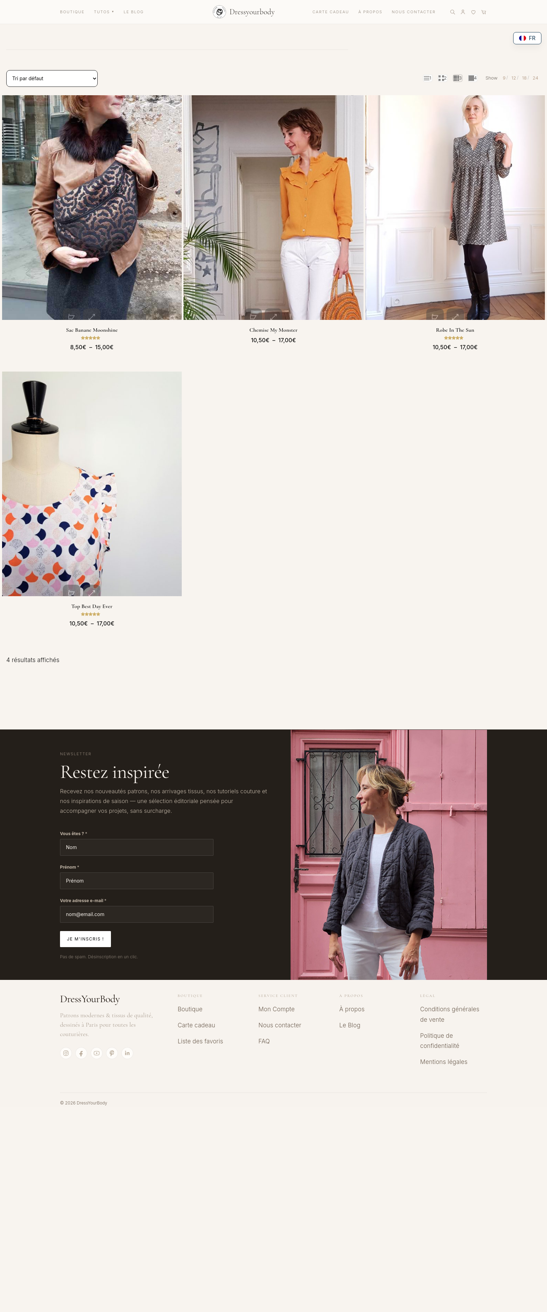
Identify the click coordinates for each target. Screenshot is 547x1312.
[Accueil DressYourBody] (244, 11)
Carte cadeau (196, 1003)
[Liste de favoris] (473, 12)
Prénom (69, 845)
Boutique (190, 987)
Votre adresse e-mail (83, 879)
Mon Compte (276, 987)
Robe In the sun (455, 319)
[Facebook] (81, 1031)
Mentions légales (443, 1040)
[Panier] (484, 12)
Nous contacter (279, 1003)
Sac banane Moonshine (92, 319)
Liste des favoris (200, 1019)
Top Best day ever (92, 584)
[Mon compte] (463, 12)
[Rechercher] (452, 12)
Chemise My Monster (273, 319)
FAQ (264, 1019)
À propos (352, 987)
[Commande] (52, 78)
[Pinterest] (112, 1031)
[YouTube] (97, 1031)
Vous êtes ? (73, 812)
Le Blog (349, 1003)
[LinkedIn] (127, 1031)
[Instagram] (66, 1031)
